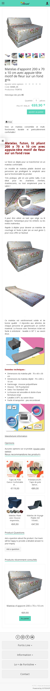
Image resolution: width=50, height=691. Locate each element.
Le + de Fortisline (25, 664)
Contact (25, 674)
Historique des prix (14, 95)
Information (25, 654)
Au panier (25, 618)
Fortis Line (25, 645)
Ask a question (13, 549)
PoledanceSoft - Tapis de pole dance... (35, 482)
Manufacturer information (16, 436)
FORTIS (18, 89)
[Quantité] (36, 100)
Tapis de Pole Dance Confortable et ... (15, 482)
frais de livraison (44, 686)
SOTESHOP (46, 688)
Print (9, 122)
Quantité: (29, 100)
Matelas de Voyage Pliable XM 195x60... (35, 518)
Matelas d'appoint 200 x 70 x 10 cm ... (25, 607)
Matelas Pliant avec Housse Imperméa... (15, 518)
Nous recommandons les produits (23, 454)
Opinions (9, 443)
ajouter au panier (36, 112)
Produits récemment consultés (21, 559)
